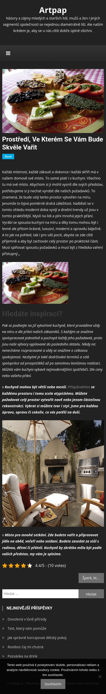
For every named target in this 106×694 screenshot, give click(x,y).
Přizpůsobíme (78, 386)
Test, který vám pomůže (27, 628)
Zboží (8, 156)
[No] (99, 676)
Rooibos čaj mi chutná (25, 646)
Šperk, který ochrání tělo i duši (93, 578)
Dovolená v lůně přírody (27, 619)
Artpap (53, 9)
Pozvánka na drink (22, 656)
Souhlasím (53, 684)
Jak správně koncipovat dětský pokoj (37, 637)
